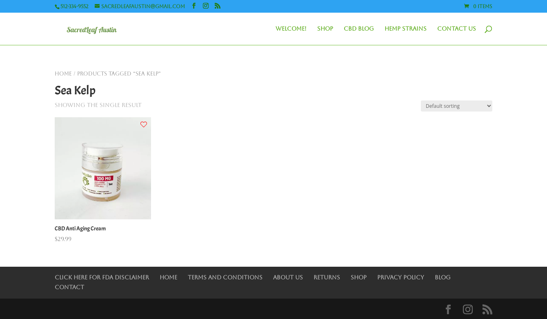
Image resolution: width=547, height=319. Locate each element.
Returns (327, 277)
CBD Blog (359, 29)
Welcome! (291, 29)
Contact (69, 287)
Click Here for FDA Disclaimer (102, 277)
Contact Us (456, 29)
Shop (325, 29)
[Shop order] (456, 106)
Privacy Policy (400, 277)
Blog (443, 277)
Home (63, 74)
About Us (288, 277)
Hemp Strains (406, 29)
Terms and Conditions (225, 277)
